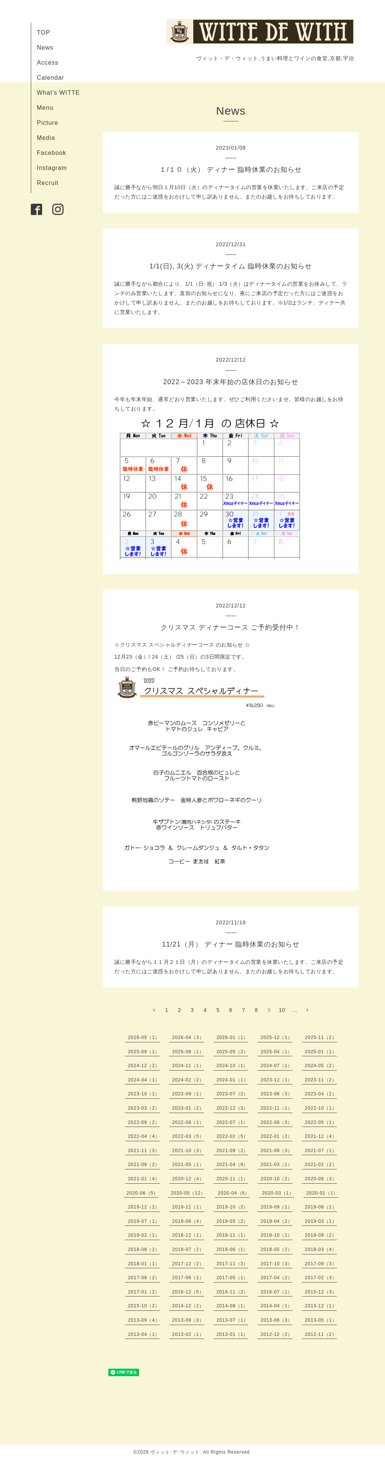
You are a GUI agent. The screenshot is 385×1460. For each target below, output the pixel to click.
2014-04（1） (277, 1306)
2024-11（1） (188, 1065)
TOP (43, 32)
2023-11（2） (321, 1080)
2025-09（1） (144, 1051)
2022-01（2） (277, 1136)
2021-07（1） (321, 1150)
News (45, 47)
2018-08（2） (144, 1249)
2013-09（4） (144, 1320)
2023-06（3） (277, 1094)
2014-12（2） (188, 1306)
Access (48, 62)
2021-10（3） (188, 1150)
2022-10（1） (321, 1108)
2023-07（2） (233, 1094)
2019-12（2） (144, 1207)
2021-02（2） (321, 1164)
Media (46, 138)
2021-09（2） (233, 1150)
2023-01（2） (188, 1108)
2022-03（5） (188, 1136)
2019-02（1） (144, 1235)
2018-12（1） (188, 1235)
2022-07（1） (233, 1122)
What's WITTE (58, 92)
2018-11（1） (233, 1235)
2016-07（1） (277, 1292)
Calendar (50, 77)
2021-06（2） (144, 1164)
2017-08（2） (144, 1277)
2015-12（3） (321, 1292)
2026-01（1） (233, 1037)
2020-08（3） (321, 1178)
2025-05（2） (233, 1051)
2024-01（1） (233, 1080)
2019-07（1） (144, 1221)
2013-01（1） (233, 1334)
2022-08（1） (188, 1122)
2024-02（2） (188, 1080)
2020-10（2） (277, 1178)
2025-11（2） (321, 1037)
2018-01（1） (144, 1263)
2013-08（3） (188, 1320)
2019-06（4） (188, 1221)
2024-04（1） (144, 1080)
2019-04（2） (277, 1221)
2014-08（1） (233, 1306)
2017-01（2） (144, 1292)
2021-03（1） (277, 1164)
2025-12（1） (277, 1037)
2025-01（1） (321, 1051)
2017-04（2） (277, 1277)
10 (282, 1010)
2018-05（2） (277, 1249)
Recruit (48, 183)
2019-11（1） (188, 1207)
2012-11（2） (321, 1334)
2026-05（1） (144, 1037)
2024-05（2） (321, 1065)
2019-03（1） (321, 1221)
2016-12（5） (188, 1292)
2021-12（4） (321, 1136)
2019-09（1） (277, 1207)
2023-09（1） (188, 1094)
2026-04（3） (188, 1037)
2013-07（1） (233, 1320)
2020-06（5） (143, 1193)
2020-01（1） (322, 1193)
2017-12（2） (188, 1263)
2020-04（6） (234, 1193)
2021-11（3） (144, 1150)
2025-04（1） (277, 1051)
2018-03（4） (321, 1249)
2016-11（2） (233, 1292)
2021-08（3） (277, 1150)
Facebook (51, 153)
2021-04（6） (233, 1164)
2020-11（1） (233, 1178)
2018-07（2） (188, 1249)
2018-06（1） (233, 1249)
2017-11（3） (233, 1263)
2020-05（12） (188, 1193)
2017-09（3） (321, 1263)
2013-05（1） (321, 1320)
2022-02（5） (233, 1136)
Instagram (52, 168)
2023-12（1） (277, 1080)
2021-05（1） (188, 1164)
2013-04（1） (144, 1334)
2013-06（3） (277, 1320)
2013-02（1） (188, 1334)
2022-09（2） (144, 1122)
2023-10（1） (144, 1094)
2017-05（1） (233, 1277)
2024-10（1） (233, 1065)
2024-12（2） (144, 1065)
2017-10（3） (277, 1263)
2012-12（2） (277, 1334)
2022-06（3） (277, 1122)
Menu (45, 108)
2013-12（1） (321, 1306)
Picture (47, 123)
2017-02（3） (321, 1277)
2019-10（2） (233, 1207)
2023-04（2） (321, 1094)
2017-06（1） (188, 1277)
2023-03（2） (144, 1108)
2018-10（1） (277, 1235)
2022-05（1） (321, 1122)
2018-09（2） (321, 1235)
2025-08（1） (188, 1051)
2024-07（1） (277, 1065)
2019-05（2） (233, 1221)
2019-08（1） (321, 1207)
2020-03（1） (278, 1193)
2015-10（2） (144, 1306)
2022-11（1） (277, 1108)
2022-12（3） (233, 1108)
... (295, 1010)
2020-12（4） (188, 1178)
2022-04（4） (144, 1136)
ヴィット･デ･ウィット (175, 1452)
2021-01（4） (144, 1178)
